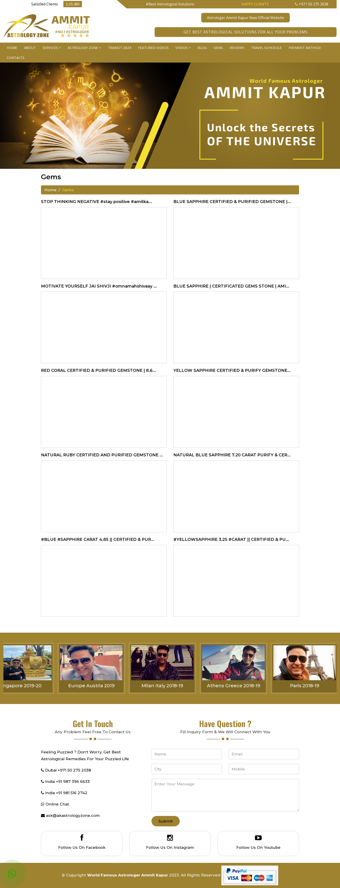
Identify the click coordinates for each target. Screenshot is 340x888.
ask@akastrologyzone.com (73, 815)
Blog (202, 47)
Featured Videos (153, 47)
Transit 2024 (119, 47)
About (30, 47)
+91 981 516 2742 (71, 793)
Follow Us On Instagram (170, 847)
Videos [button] (183, 47)
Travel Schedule (266, 47)
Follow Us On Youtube (258, 847)
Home (12, 47)
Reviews (237, 47)
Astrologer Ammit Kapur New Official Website (245, 17)
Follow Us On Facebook (81, 847)
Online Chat (57, 804)
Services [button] (52, 47)
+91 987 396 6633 (73, 781)
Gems (218, 47)
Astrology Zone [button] (84, 47)
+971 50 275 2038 (311, 4)
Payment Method (305, 47)
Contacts (15, 57)
